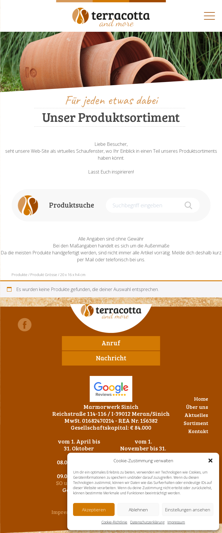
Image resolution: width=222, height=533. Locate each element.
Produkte (19, 274)
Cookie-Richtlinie (114, 522)
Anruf (111, 342)
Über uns (197, 406)
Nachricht (111, 357)
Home (201, 398)
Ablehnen (138, 509)
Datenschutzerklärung (147, 522)
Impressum (176, 522)
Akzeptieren (94, 509)
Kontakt (198, 431)
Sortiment (196, 423)
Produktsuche (71, 205)
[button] (210, 460)
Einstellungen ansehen (187, 509)
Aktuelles (196, 414)
